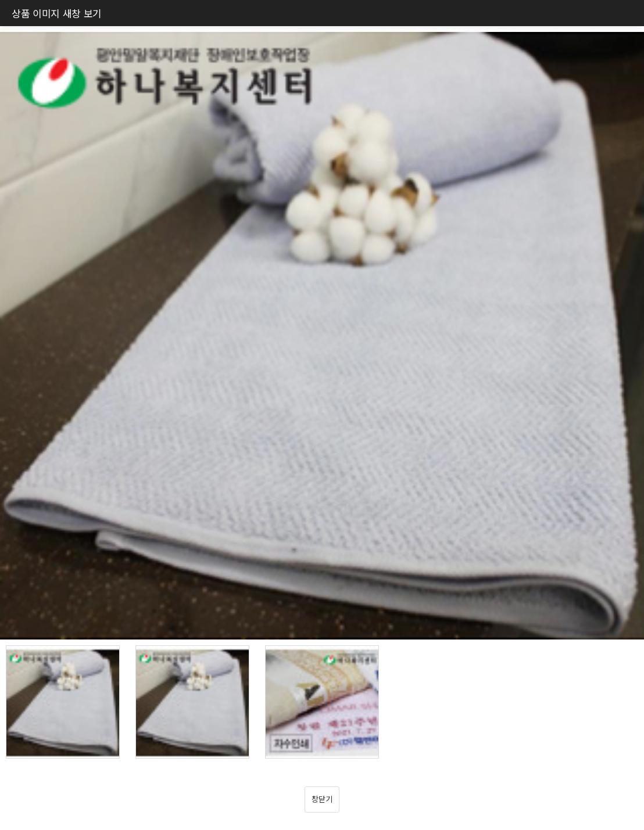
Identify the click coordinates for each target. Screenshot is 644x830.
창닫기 (322, 798)
